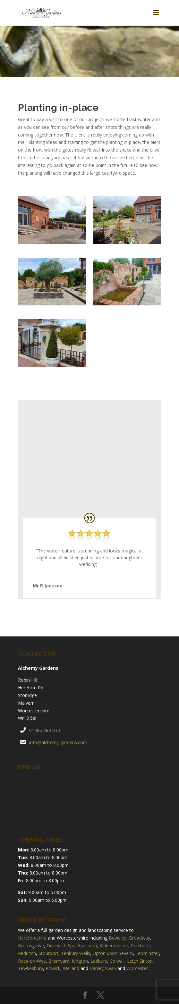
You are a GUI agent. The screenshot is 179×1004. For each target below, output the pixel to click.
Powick (53, 968)
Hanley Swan (102, 968)
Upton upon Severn (113, 953)
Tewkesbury (30, 968)
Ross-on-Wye (32, 961)
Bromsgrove (31, 945)
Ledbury (98, 961)
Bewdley (117, 938)
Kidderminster (113, 945)
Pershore (140, 945)
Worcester (137, 968)
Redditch (27, 953)
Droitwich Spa (61, 945)
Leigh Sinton (140, 961)
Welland (71, 968)
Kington (80, 961)
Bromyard (58, 961)
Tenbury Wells (75, 953)
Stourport (48, 953)
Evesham (87, 945)
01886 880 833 (44, 730)
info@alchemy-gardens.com (58, 742)
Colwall (117, 961)
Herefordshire (32, 938)
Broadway (139, 938)
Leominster (147, 953)
